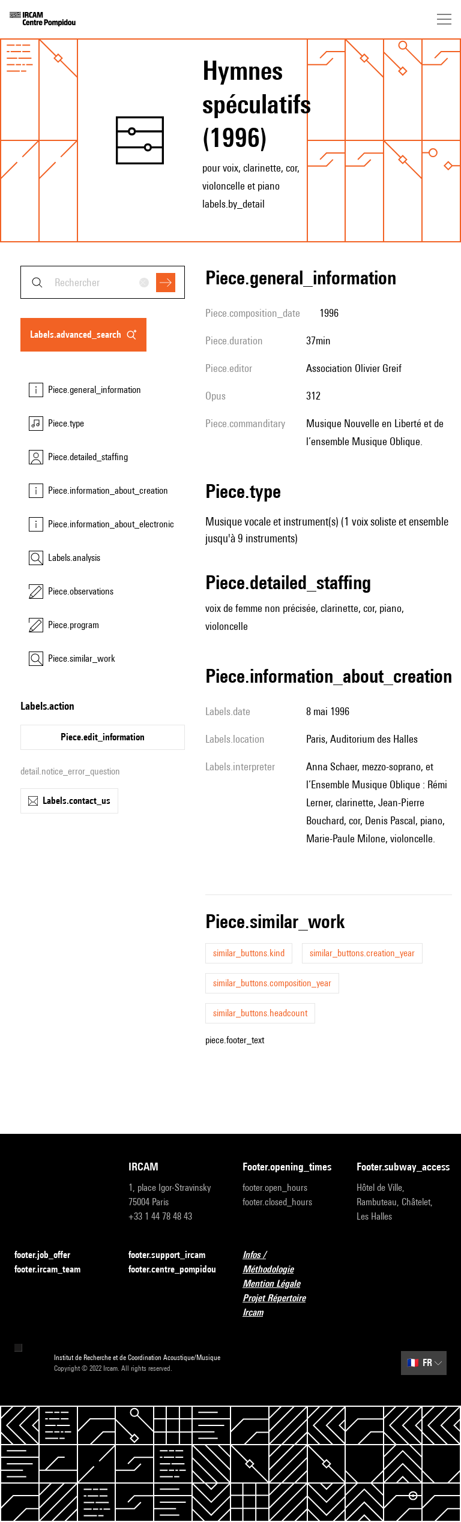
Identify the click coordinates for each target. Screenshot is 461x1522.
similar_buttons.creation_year (362, 953)
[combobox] (102, 282)
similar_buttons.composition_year (272, 983)
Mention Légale (279, 1284)
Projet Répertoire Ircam (288, 1305)
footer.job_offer (49, 1255)
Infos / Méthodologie (288, 1262)
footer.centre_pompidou (172, 1269)
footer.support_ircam (173, 1255)
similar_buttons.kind (249, 953)
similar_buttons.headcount (260, 1013)
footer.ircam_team (54, 1269)
